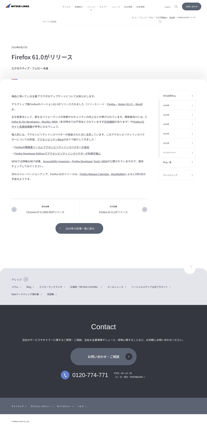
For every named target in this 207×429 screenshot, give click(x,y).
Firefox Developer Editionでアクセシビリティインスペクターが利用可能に (57, 153)
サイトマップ (18, 406)
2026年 (166, 105)
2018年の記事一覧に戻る (80, 228)
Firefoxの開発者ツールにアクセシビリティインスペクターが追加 (51, 147)
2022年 (166, 143)
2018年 (172, 17)
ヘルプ (81, 406)
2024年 (166, 124)
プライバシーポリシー (40, 406)
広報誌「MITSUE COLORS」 (84, 287)
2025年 (166, 114)
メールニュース (115, 287)
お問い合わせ (192, 6)
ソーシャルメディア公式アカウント (149, 287)
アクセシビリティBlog (50, 139)
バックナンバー (169, 152)
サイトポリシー (64, 406)
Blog (151, 17)
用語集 (50, 294)
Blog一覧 (167, 162)
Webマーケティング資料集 (25, 294)
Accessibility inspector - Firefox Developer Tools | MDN (75, 161)
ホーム (134, 17)
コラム (15, 287)
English (167, 7)
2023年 (166, 133)
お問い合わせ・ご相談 (103, 356)
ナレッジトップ (170, 175)
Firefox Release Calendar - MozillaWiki (102, 174)
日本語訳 (109, 121)
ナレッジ (143, 17)
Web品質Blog (161, 17)
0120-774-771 (84, 375)
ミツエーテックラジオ (50, 287)
